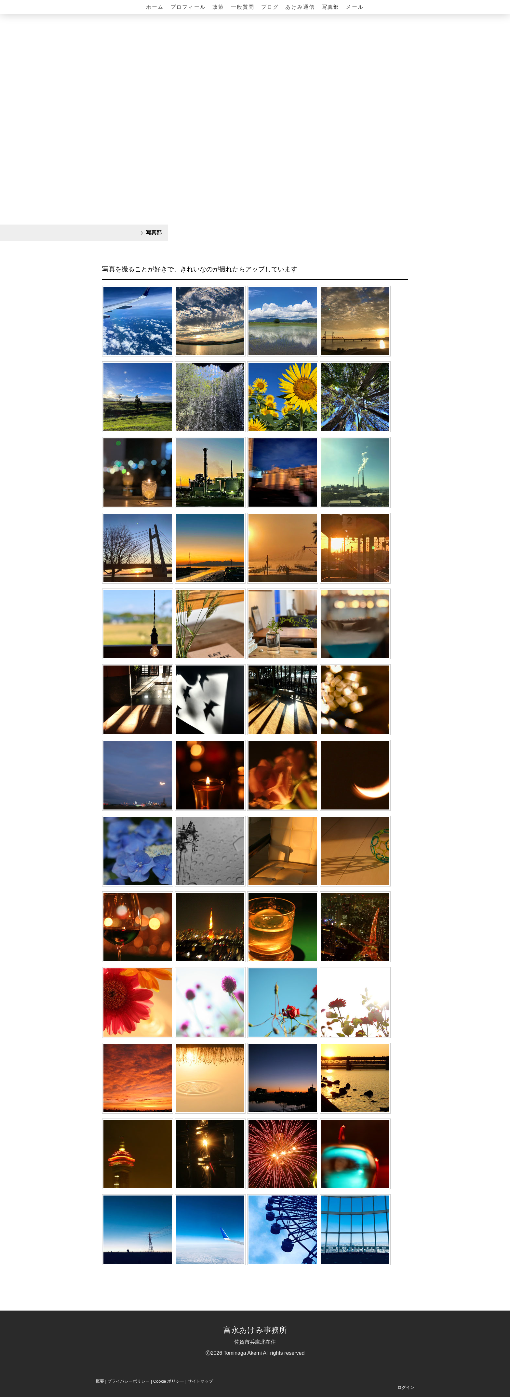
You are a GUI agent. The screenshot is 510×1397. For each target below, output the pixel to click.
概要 (100, 1381)
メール (355, 7)
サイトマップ (200, 1381)
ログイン (405, 1387)
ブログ (270, 7)
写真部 (331, 7)
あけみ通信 (300, 7)
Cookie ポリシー (168, 1381)
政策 (218, 7)
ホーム (155, 7)
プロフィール (188, 7)
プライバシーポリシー (128, 1381)
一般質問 (243, 7)
